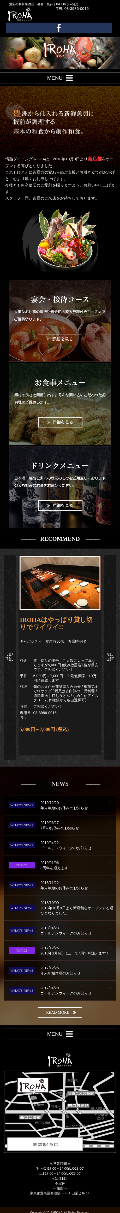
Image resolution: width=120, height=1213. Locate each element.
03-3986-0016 (45, 713)
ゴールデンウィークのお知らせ (78, 845)
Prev (10, 657)
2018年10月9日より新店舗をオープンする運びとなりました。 (78, 907)
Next (110, 657)
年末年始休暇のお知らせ (78, 970)
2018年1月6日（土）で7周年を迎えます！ (78, 950)
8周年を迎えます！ (78, 865)
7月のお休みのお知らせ (78, 825)
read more (61, 1012)
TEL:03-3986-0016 (72, 8)
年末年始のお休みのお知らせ (78, 805)
